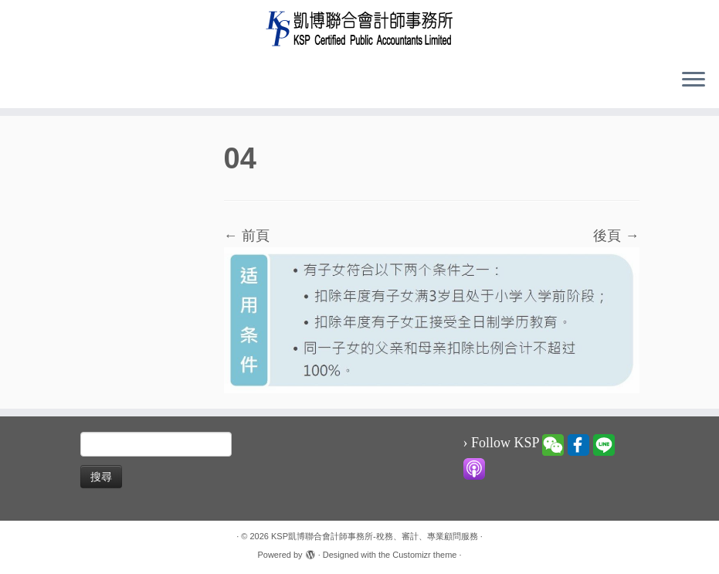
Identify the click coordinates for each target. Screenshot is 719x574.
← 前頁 (247, 235)
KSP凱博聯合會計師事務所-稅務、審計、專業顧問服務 (374, 536)
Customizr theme (424, 554)
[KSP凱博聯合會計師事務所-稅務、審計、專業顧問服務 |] (359, 28)
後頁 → (616, 235)
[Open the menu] (693, 80)
